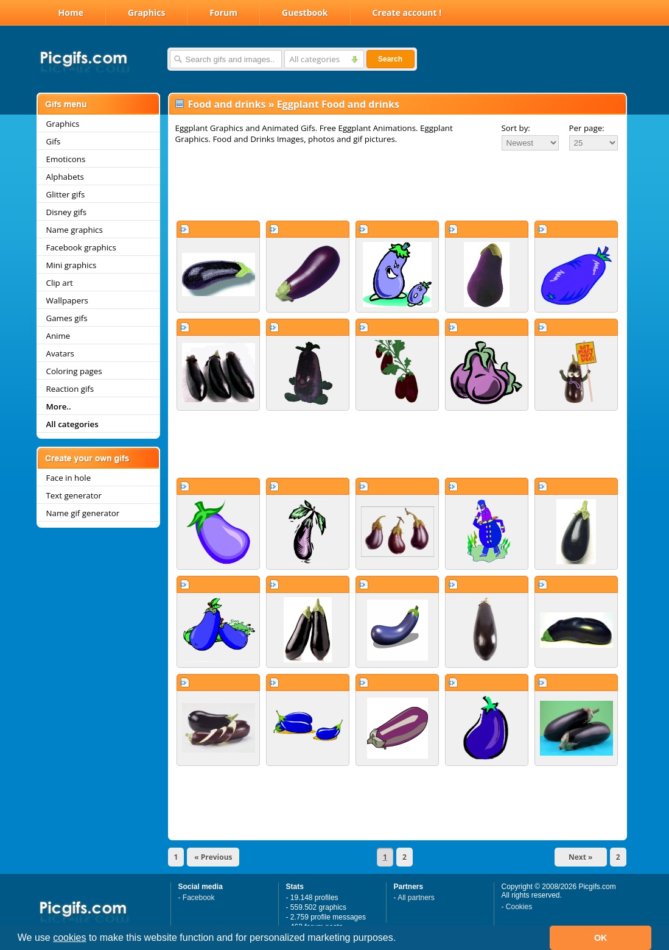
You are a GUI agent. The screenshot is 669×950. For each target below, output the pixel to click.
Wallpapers (67, 300)
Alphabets (65, 176)
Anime (58, 335)
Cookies (519, 906)
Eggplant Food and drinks (338, 104)
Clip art (59, 282)
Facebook (199, 897)
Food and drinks (227, 104)
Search (390, 59)
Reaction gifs (70, 388)
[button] (400, 939)
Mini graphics (71, 265)
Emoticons (66, 159)
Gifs (53, 141)
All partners (416, 897)
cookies (69, 937)
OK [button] (601, 938)
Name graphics (74, 229)
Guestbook (305, 12)
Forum (223, 12)
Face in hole (68, 477)
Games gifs (67, 318)
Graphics (146, 12)
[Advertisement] (397, 185)
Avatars (60, 353)
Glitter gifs (65, 194)
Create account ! (407, 12)
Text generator (74, 495)
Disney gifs (66, 212)
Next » (581, 857)
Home (70, 12)
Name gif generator (83, 513)
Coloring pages (74, 371)
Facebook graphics (81, 247)
